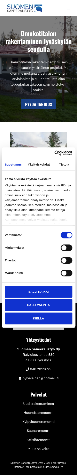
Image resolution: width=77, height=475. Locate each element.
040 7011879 (40, 369)
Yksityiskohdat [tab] (39, 164)
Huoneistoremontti (38, 412)
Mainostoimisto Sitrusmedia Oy (44, 467)
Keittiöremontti (39, 440)
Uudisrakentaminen (38, 403)
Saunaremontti (38, 430)
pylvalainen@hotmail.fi (41, 378)
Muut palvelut (38, 449)
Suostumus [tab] (13, 164)
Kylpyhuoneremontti (38, 421)
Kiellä (38, 318)
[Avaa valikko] (68, 8)
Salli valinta (38, 305)
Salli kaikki (38, 291)
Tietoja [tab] (64, 164)
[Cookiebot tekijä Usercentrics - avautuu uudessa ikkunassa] (54, 153)
